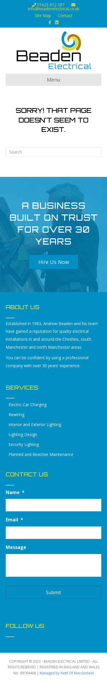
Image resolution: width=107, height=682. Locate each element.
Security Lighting (24, 444)
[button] (53, 262)
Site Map (43, 15)
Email (14, 520)
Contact (65, 15)
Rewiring (16, 414)
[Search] (53, 152)
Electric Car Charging (28, 404)
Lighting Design (23, 434)
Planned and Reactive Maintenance (41, 454)
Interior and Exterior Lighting (35, 424)
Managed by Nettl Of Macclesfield (67, 673)
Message (16, 547)
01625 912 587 (48, 4)
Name (15, 492)
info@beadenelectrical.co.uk (53, 7)
